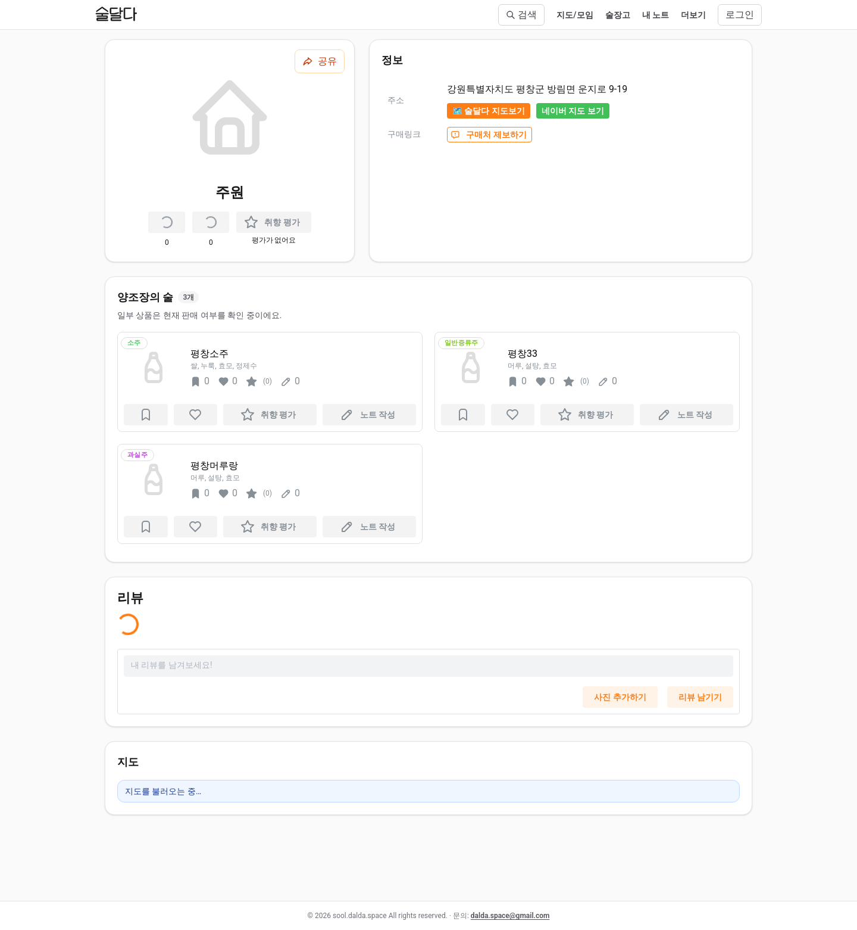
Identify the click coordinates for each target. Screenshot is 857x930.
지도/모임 (574, 15)
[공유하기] (320, 61)
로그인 (739, 14)
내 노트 (655, 15)
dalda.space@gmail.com (510, 916)
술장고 (617, 15)
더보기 (693, 15)
